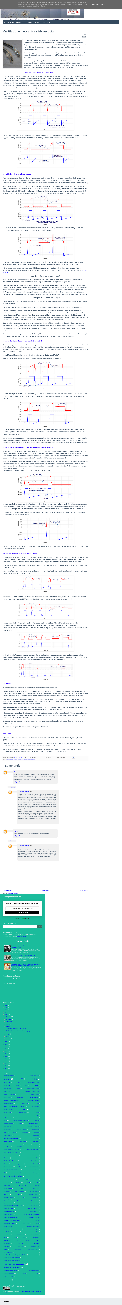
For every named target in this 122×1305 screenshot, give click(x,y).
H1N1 (112, 318)
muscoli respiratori (95, 370)
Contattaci (47, 22)
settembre (94, 163)
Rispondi (17, 806)
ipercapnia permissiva (95, 340)
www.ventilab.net (93, 71)
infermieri (92, 323)
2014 (91, 202)
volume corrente (94, 514)
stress (91, 467)
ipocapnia (111, 346)
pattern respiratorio (94, 387)
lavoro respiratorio (94, 351)
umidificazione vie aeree (95, 481)
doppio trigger (93, 281)
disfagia (91, 278)
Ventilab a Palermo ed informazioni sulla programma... (102, 173)
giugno (93, 168)
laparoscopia (111, 348)
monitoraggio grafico (30, 784)
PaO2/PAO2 (111, 384)
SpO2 (103, 464)
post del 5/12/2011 (9, 283)
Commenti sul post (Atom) (15, 919)
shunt (112, 459)
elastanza (112, 286)
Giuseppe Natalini (24, 816)
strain (112, 464)
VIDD (113, 508)
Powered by (102, 52)
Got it (103, 4)
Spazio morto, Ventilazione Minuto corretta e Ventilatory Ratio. (106, 82)
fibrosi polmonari (110, 303)
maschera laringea (94, 354)
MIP (113, 360)
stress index (111, 467)
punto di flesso (93, 438)
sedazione (92, 456)
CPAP (112, 272)
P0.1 (113, 381)
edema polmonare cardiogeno (96, 286)
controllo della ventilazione (97, 255)
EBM (104, 283)
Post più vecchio (77, 916)
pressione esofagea (95, 416)
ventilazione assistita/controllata (97, 492)
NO (90, 373)
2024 (91, 152)
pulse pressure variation (108, 436)
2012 (91, 207)
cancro (91, 238)
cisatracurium (93, 249)
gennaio (93, 182)
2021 (91, 185)
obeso (91, 376)
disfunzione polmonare (108, 278)
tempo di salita (93, 470)
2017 (91, 195)
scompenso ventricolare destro (97, 453)
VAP (113, 484)
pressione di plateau (109, 410)
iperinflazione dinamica (96, 343)
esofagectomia (110, 295)
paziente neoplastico (109, 387)
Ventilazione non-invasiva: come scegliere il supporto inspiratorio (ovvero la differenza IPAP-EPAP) (106, 104)
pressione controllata (95, 404)
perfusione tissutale (109, 393)
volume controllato (109, 511)
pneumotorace (110, 396)
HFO (91, 320)
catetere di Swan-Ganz (95, 246)
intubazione (92, 337)
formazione (111, 315)
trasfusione (92, 473)
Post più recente (7, 916)
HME (99, 320)
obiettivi (100, 376)
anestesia (93, 222)
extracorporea (110, 301)
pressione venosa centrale (96, 427)
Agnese (16, 855)
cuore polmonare (110, 275)
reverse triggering (109, 447)
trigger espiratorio (94, 478)
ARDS (92, 226)
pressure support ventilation (97, 433)
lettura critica (111, 351)
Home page (43, 916)
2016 (91, 197)
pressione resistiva (94, 421)
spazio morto (111, 461)
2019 (91, 190)
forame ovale (93, 315)
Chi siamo (28, 22)
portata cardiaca (110, 399)
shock (104, 459)
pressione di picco (94, 410)
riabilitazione (93, 450)
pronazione (92, 436)
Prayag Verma (67, 1304)
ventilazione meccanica (99, 496)
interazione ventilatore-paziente (97, 334)
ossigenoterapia (93, 381)
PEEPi (110, 390)
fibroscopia (92, 303)
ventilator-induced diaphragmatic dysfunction (101, 487)
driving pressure (94, 283)
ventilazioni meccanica (95, 505)
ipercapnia (111, 337)
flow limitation (110, 312)
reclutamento (93, 441)
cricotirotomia (93, 275)
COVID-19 (93, 272)
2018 (91, 192)
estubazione (110, 298)
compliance (111, 249)
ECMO (112, 283)
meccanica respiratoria (19, 784)
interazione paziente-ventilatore (97, 331)
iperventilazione (93, 346)
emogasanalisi (110, 292)
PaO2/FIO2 (92, 384)
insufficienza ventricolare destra (97, 326)
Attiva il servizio (102, 47)
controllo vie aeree (94, 261)
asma (91, 229)
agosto (93, 166)
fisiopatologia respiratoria (97, 309)
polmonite (92, 399)
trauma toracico (93, 476)
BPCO (92, 235)
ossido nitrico (111, 376)
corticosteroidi (93, 269)
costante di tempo (109, 269)
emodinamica (94, 292)
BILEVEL (103, 232)
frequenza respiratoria (95, 318)
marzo (93, 180)
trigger (112, 476)
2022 (91, 157)
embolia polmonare (94, 289)
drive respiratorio (110, 281)
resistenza (111, 444)
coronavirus (111, 261)
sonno (91, 461)
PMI (90, 396)
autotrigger (92, 232)
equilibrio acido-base (95, 295)
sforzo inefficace (94, 459)
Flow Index (92, 312)
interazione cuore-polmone (96, 329)
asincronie (111, 226)
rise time (112, 450)
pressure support (94, 430)
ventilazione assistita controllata (106, 490)
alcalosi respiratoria (109, 219)
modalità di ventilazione (95, 363)
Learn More (95, 4)
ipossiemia (92, 349)
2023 (91, 154)
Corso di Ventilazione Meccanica (100, 267)
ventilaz (91, 490)
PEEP (91, 390)
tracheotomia (110, 470)
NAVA (112, 370)
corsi (91, 263)
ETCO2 (91, 301)
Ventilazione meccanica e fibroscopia (101, 170)
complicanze (94, 252)
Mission (37, 22)
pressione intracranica (95, 418)
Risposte (12, 811)
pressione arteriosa (109, 402)
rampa (112, 438)
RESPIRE (92, 447)
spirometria (92, 464)
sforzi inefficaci (110, 456)
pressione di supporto (96, 413)
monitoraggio (109, 363)
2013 (91, 204)
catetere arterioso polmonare (97, 243)
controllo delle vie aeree (95, 258)
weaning (106, 515)
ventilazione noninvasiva (98, 500)
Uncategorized (94, 484)
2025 (91, 149)
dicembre (94, 159)
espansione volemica (94, 298)
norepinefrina (100, 373)
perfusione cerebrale (95, 393)
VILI (91, 511)
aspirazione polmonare (108, 229)
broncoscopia (10, 784)
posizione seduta (93, 401)
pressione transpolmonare (97, 424)
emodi (112, 289)
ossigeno (111, 379)
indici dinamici (110, 320)
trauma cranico (110, 473)
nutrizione (111, 373)
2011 (91, 209)
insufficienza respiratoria (108, 323)
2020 (91, 188)
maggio (93, 177)
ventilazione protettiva (96, 503)
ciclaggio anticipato (109, 246)
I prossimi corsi (13, 22)
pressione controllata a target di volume (99, 407)
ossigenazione (93, 379)
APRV (112, 222)
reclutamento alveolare (96, 444)
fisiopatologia (93, 306)
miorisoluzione (93, 360)
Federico (16, 796)
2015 (91, 199)
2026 (91, 147)
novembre (94, 161)
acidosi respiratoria (94, 219)
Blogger (64, 1300)
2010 (91, 212)
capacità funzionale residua (107, 238)
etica (100, 301)
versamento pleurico (95, 508)
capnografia (92, 240)
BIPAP (112, 232)
